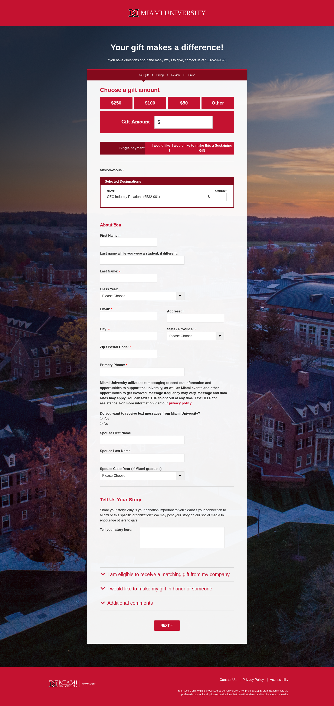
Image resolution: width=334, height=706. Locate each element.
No (106, 423)
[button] (167, 574)
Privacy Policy (253, 679)
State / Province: (181, 329)
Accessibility (279, 679)
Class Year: (109, 289)
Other (218, 103)
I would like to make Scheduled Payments (167, 148)
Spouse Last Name (115, 451)
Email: (106, 309)
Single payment (122, 148)
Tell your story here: (116, 529)
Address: (175, 311)
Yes (106, 418)
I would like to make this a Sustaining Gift (212, 148)
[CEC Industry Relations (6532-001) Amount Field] (219, 197)
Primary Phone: (113, 365)
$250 (116, 103)
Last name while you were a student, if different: (139, 253)
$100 (150, 103)
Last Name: (110, 271)
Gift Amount (136, 122)
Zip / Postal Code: (115, 347)
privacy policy (180, 403)
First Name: (110, 235)
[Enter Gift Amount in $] (183, 122)
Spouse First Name (115, 433)
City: (104, 329)
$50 (184, 103)
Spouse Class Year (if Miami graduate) (131, 469)
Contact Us (228, 679)
